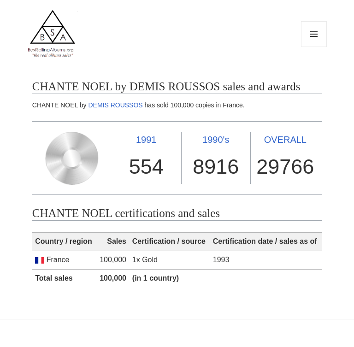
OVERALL (285, 140)
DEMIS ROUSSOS (115, 105)
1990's (215, 140)
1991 (146, 140)
